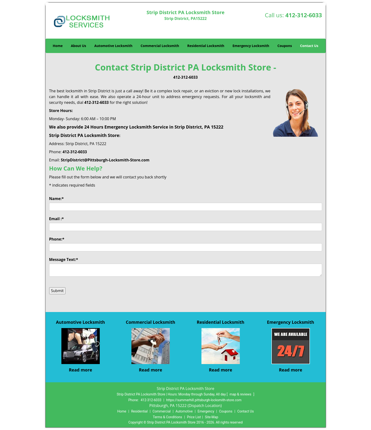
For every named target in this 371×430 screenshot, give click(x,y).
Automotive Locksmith (113, 45)
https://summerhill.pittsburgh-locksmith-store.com (203, 400)
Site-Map (211, 417)
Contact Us (309, 45)
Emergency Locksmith (250, 45)
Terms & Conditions (167, 417)
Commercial (162, 411)
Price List (194, 417)
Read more (80, 370)
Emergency (206, 411)
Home (58, 45)
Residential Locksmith (205, 45)
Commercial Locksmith (160, 45)
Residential (139, 411)
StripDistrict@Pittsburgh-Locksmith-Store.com (105, 160)
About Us (78, 45)
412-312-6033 (303, 15)
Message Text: (63, 259)
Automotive (184, 411)
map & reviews (241, 394)
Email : (56, 218)
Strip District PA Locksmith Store (84, 135)
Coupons (284, 45)
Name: (56, 198)
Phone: (57, 239)
